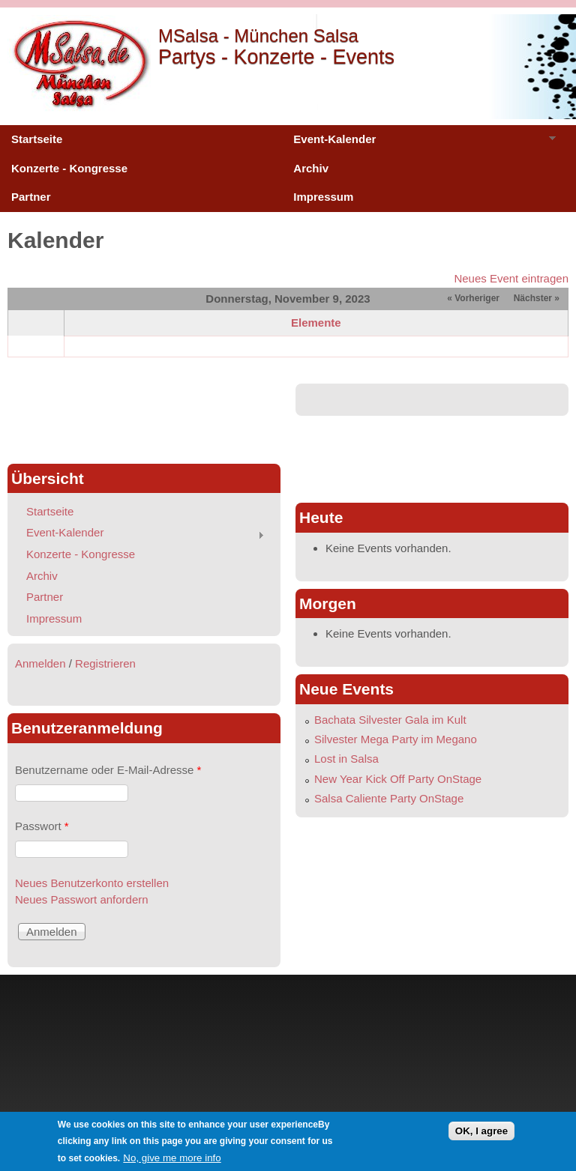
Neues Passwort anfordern (81, 899)
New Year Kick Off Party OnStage (398, 778)
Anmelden (40, 663)
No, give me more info (171, 1158)
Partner (31, 196)
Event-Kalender (419, 143)
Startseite (36, 139)
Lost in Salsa (346, 758)
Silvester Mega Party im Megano (395, 739)
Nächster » (537, 298)
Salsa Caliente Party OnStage (389, 798)
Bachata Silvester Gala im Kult (390, 719)
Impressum (323, 196)
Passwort (42, 826)
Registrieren (105, 663)
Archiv (310, 168)
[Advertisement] (144, 417)
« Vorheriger (473, 298)
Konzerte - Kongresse (69, 168)
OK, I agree (481, 1131)
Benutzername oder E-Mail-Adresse (108, 769)
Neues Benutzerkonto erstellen (92, 883)
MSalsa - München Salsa (258, 35)
